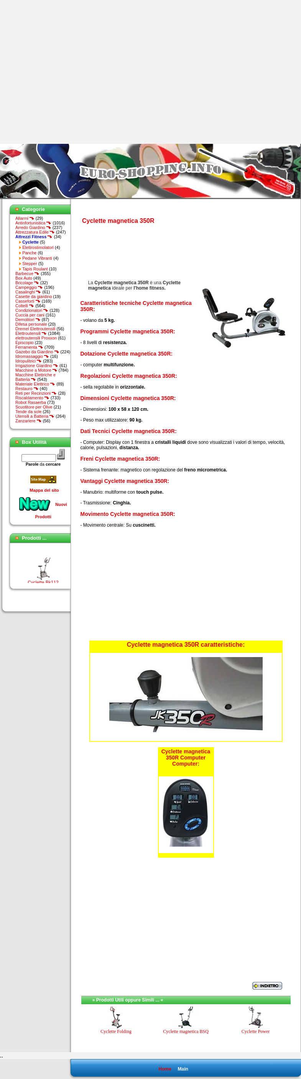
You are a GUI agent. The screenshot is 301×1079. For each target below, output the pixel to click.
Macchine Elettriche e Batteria (35, 377)
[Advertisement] (72, 72)
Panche (29, 252)
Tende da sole (28, 411)
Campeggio (29, 287)
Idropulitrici (28, 361)
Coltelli (24, 305)
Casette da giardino (33, 296)
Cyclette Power (256, 1031)
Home (164, 1069)
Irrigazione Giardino (36, 365)
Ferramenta (29, 347)
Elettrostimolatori (38, 247)
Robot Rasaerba (30, 402)
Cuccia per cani (29, 315)
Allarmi (25, 218)
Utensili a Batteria (34, 416)
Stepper (29, 263)
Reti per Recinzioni (36, 393)
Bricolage (27, 282)
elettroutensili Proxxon (36, 338)
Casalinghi (28, 292)
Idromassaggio (32, 356)
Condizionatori (31, 310)
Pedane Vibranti (37, 258)
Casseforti (28, 301)
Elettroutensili (31, 333)
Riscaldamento (32, 397)
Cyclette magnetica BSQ (186, 1031)
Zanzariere (28, 420)
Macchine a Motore (36, 370)
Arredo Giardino (33, 227)
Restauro (27, 388)
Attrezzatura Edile (35, 232)
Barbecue (27, 273)
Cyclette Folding (115, 1031)
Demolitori (28, 319)
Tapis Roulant (35, 269)
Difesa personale (31, 324)
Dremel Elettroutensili (35, 328)
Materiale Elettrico (35, 384)
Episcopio (24, 342)
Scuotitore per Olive (34, 407)
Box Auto (23, 278)
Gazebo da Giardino (37, 351)
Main (183, 1069)
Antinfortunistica (33, 223)
